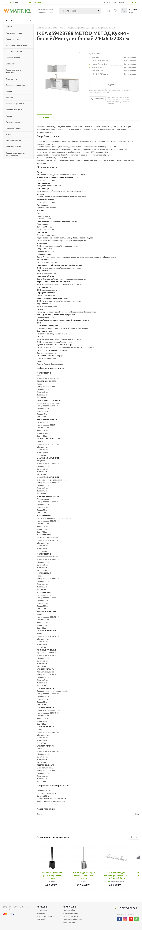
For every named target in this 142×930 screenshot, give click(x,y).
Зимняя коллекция (13, 141)
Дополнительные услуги (73, 920)
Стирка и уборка (13, 58)
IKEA (11, 20)
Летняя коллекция (13, 128)
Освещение (10, 64)
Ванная (9, 91)
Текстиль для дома (14, 110)
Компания (42, 907)
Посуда (9, 116)
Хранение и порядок (14, 33)
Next (136, 837)
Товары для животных (15, 85)
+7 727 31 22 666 (19, 2)
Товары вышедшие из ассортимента (15, 154)
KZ (133, 2)
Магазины (41, 913)
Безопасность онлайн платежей (46, 917)
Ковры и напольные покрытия (14, 71)
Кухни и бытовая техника (16, 45)
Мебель (9, 27)
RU (136, 2)
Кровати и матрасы (14, 51)
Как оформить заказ (71, 923)
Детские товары (13, 122)
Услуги (8, 134)
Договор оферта (70, 910)
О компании (42, 910)
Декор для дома (13, 39)
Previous (131, 837)
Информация (70, 907)
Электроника (11, 79)
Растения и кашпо (13, 147)
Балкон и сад (11, 97)
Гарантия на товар (70, 916)
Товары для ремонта (15, 103)
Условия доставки (70, 913)
